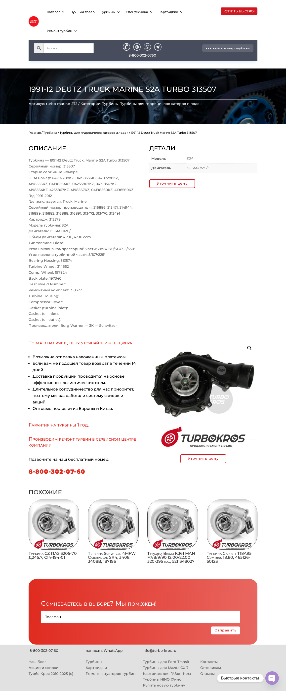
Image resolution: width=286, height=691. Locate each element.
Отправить (225, 630)
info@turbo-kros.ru (159, 650)
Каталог (53, 12)
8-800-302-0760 (142, 55)
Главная (35, 132)
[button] (249, 348)
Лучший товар (82, 12)
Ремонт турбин (59, 31)
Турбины (107, 12)
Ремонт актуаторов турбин (111, 673)
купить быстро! (239, 11)
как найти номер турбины (227, 48)
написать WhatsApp (104, 650)
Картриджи (168, 12)
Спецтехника (137, 12)
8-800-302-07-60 (57, 471)
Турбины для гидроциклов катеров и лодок (161, 103)
